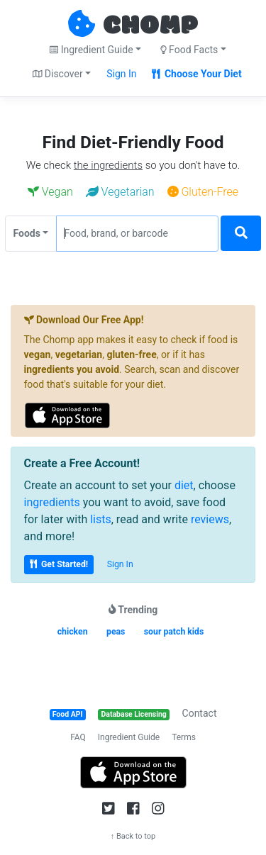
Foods (26, 233)
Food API (67, 714)
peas (115, 632)
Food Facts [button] (189, 49)
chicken (72, 632)
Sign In (121, 73)
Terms (184, 737)
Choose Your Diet (197, 73)
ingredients (52, 502)
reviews (210, 519)
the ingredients (108, 165)
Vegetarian (120, 192)
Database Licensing (134, 714)
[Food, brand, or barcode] (137, 234)
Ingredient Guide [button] (91, 49)
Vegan (50, 192)
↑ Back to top (133, 836)
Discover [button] (58, 73)
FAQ (78, 737)
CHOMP (150, 26)
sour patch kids (174, 632)
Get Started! (59, 564)
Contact (199, 713)
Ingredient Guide (129, 737)
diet (184, 485)
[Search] (241, 234)
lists (100, 519)
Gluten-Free (203, 192)
